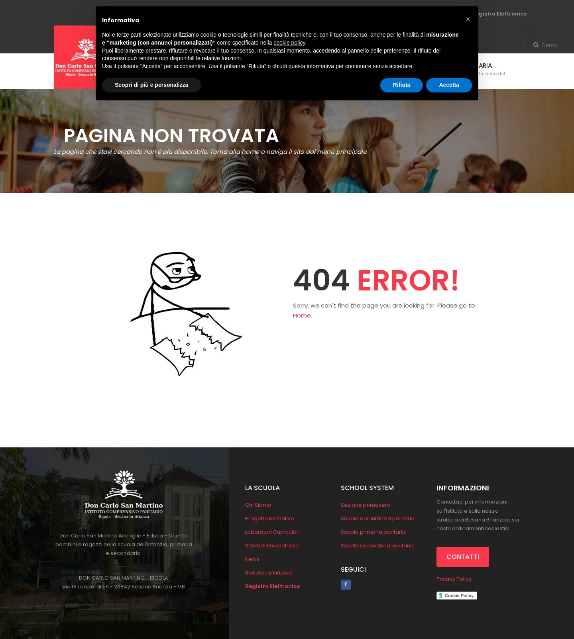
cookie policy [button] (289, 42)
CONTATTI (462, 556)
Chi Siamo (258, 505)
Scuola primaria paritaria (373, 532)
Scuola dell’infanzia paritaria (378, 518)
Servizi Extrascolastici (272, 545)
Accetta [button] (449, 85)
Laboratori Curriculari (272, 532)
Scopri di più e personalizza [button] (151, 85)
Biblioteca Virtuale (268, 572)
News (252, 559)
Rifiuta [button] (402, 85)
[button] (468, 19)
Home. (302, 315)
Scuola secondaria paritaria (377, 545)
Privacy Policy (454, 579)
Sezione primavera (366, 505)
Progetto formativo (269, 518)
